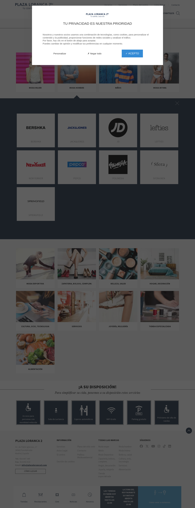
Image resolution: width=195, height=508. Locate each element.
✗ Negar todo (94, 53)
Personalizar (59, 53)
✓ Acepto (132, 53)
